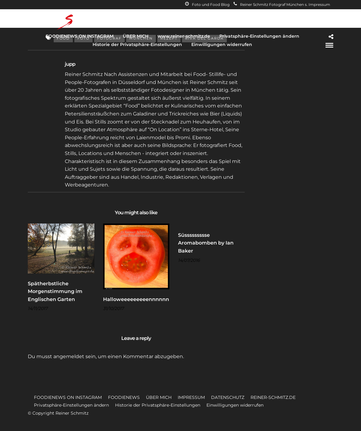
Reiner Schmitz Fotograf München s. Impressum (282, 4)
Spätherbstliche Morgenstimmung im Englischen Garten (55, 291)
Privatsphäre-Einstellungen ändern (259, 36)
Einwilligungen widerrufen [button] (234, 405)
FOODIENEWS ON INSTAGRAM (80, 36)
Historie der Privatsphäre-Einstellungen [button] (157, 405)
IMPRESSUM (191, 397)
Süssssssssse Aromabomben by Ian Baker (206, 243)
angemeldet (68, 356)
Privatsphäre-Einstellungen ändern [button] (71, 405)
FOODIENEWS (124, 397)
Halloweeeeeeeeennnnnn (136, 299)
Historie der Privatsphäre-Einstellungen (137, 44)
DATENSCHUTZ (227, 397)
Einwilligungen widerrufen (221, 44)
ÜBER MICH (135, 36)
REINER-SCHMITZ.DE (273, 397)
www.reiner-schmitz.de (184, 36)
